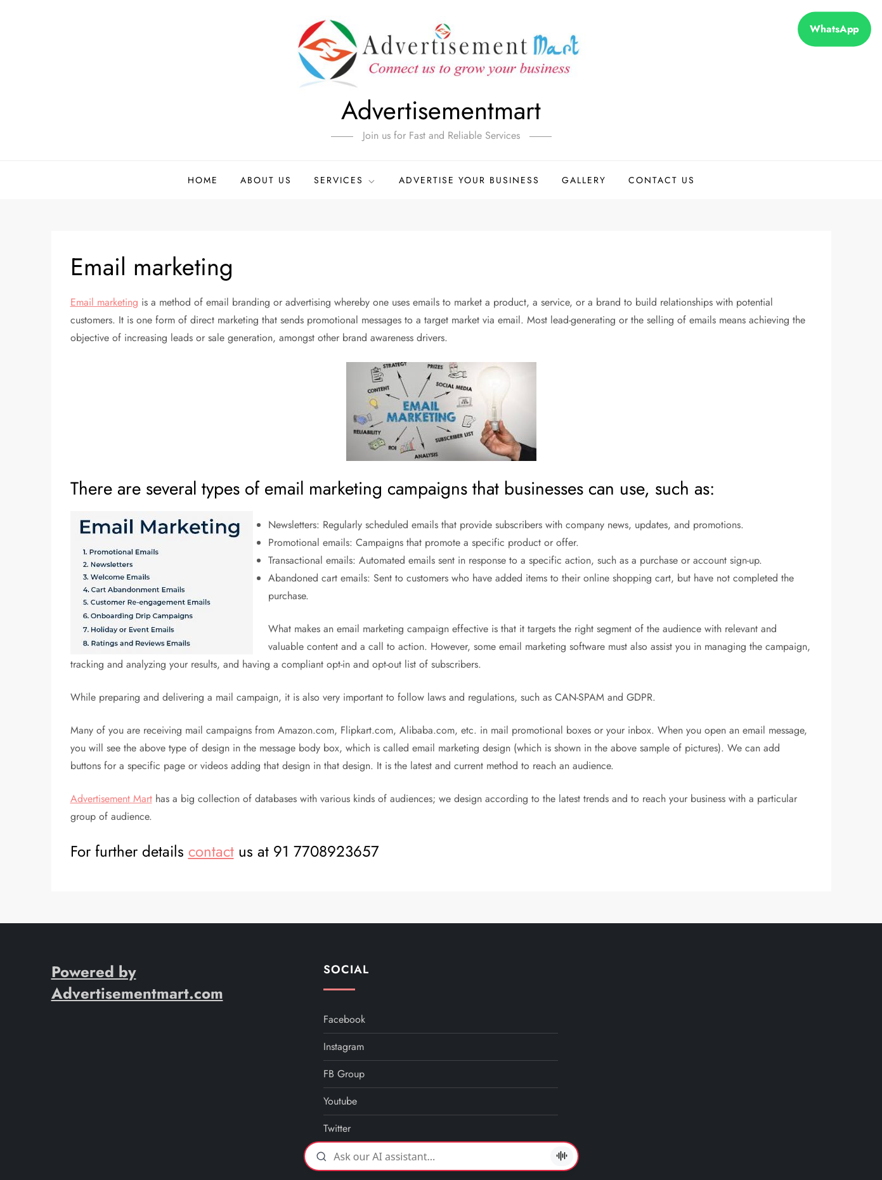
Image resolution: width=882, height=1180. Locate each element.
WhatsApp (834, 29)
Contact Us (661, 180)
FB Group (344, 1074)
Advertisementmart (441, 110)
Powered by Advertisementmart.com (137, 982)
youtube (340, 1101)
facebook (344, 1019)
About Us (266, 180)
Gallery (584, 180)
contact (211, 851)
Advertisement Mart (111, 798)
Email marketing (104, 302)
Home (203, 180)
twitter (337, 1128)
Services (345, 180)
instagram (343, 1046)
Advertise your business (469, 180)
